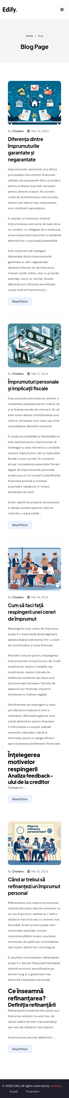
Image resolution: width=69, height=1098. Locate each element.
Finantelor (33, 1091)
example (56, 1086)
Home (29, 35)
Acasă (14, 1091)
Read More (20, 301)
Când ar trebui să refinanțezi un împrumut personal (34, 886)
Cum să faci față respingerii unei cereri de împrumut (32, 612)
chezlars (18, 131)
